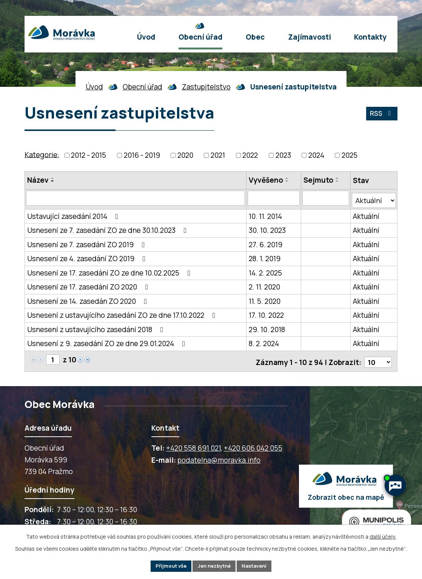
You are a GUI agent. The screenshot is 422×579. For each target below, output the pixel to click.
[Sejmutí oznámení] (326, 198)
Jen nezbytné (214, 565)
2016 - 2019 (142, 155)
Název (38, 180)
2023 (283, 155)
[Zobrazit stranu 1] (53, 358)
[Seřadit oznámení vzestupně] (53, 178)
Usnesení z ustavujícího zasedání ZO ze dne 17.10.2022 (122, 313)
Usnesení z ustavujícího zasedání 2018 (96, 327)
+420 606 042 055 (253, 444)
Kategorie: (42, 154)
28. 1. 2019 (265, 257)
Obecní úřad (142, 87)
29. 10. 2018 (267, 327)
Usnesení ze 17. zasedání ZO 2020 (89, 285)
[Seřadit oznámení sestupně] (53, 181)
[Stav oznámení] (374, 198)
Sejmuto (319, 180)
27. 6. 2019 (266, 242)
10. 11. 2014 (265, 214)
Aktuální (366, 214)
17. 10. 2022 (266, 313)
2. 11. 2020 (264, 285)
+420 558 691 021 (193, 444)
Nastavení (257, 565)
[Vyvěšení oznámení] (274, 198)
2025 (349, 155)
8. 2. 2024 (264, 341)
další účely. (383, 535)
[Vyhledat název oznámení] (135, 198)
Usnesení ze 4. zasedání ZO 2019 (87, 257)
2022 (250, 155)
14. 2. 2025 (265, 271)
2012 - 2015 (88, 155)
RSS (380, 114)
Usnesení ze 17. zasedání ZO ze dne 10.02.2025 (110, 271)
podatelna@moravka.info (218, 456)
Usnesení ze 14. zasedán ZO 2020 (88, 299)
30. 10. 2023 (267, 228)
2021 (218, 155)
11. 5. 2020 (265, 299)
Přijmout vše (167, 565)
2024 (316, 155)
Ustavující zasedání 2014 (74, 214)
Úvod (94, 87)
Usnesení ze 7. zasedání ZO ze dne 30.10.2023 (108, 228)
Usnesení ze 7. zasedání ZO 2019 (87, 242)
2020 (185, 155)
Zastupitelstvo (206, 87)
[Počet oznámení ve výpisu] (377, 358)
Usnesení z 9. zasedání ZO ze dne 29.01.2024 (107, 341)
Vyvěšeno (266, 180)
